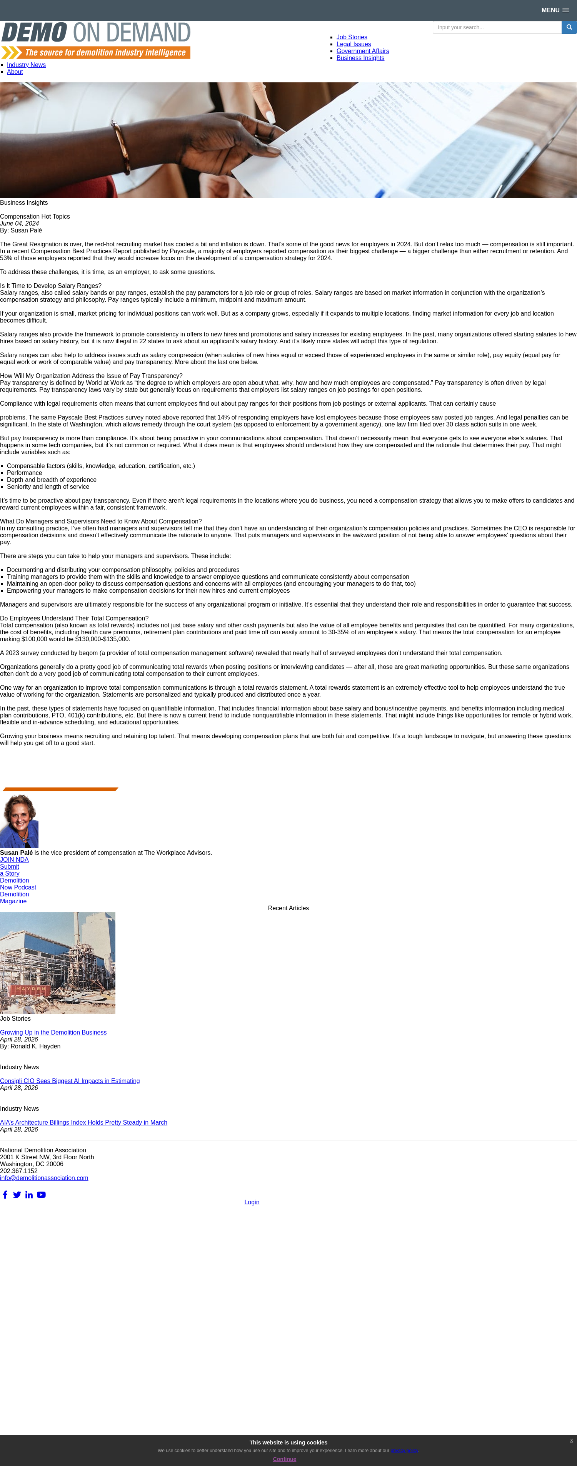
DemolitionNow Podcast (18, 884)
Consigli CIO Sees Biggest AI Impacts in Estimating (70, 1081)
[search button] (569, 27)
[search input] (497, 27)
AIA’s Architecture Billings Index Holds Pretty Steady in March (83, 1122)
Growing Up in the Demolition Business (53, 1032)
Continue (285, 1459)
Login (251, 1202)
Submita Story (10, 870)
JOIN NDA (14, 859)
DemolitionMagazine (14, 897)
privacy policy (404, 1450)
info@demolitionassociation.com (44, 1178)
